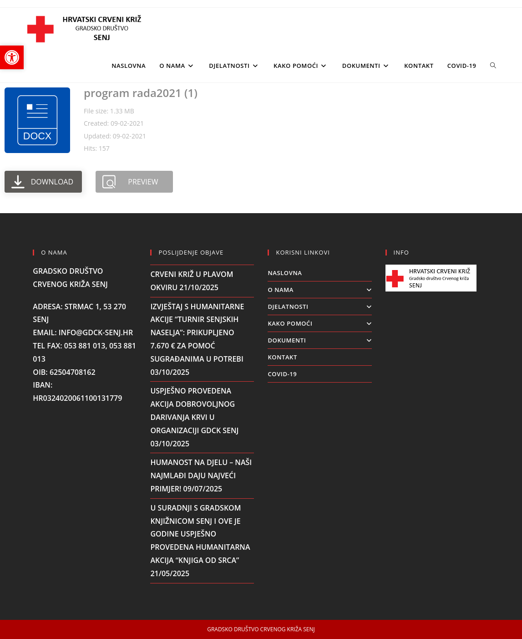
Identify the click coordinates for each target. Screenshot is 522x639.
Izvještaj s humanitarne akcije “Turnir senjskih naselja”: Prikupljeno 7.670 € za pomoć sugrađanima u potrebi (197, 333)
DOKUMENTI (319, 340)
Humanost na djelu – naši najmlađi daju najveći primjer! (201, 475)
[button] (12, 57)
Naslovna (285, 273)
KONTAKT (282, 357)
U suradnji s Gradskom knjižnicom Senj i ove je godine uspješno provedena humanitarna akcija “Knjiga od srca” (200, 534)
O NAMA (319, 290)
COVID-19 (282, 374)
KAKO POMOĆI (319, 323)
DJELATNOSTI (319, 306)
